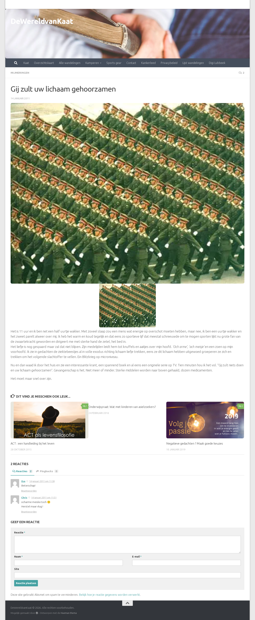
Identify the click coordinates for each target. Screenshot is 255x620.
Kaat (10, 4)
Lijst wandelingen (177, 4)
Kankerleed (133, 4)
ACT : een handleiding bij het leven (33, 443)
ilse (23, 481)
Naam (18, 556)
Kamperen (76, 4)
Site (16, 568)
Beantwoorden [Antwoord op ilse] (29, 490)
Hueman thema (69, 613)
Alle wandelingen (54, 4)
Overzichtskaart (28, 4)
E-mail (136, 556)
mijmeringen (20, 72)
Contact (116, 4)
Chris (24, 497)
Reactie (19, 532)
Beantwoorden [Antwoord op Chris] (29, 511)
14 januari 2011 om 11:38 (42, 481)
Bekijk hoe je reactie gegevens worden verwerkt (109, 594)
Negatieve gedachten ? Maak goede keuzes (194, 443)
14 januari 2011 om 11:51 (43, 497)
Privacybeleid (153, 4)
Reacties (22, 471)
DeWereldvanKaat (42, 21)
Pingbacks (48, 471)
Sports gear (98, 4)
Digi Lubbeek (201, 4)
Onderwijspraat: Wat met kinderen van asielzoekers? (123, 406)
